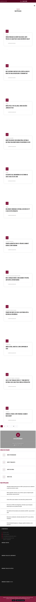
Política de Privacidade (20, 600)
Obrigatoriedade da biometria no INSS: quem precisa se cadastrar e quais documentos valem (20, 487)
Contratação (17, 378)
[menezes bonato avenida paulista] (18, 562)
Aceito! (13, 600)
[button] (34, 6)
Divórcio (7, 411)
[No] (34, 599)
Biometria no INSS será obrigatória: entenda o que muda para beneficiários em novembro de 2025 (19, 505)
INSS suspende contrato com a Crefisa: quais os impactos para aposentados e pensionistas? (20, 493)
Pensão (14, 310)
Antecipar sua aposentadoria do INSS (13, 275)
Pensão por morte (9, 310)
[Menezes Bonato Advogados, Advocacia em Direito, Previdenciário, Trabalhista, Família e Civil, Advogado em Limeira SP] (18, 549)
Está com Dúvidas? (18, 438)
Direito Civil (8, 344)
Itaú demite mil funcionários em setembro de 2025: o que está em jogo (20, 511)
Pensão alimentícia (9, 241)
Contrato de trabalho (10, 378)
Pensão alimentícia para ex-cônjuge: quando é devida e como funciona (20, 523)
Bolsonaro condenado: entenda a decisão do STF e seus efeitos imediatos (20, 517)
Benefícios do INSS (9, 138)
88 (13, 426)
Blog (7, 34)
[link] (18, 455)
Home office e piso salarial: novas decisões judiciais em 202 (19, 499)
